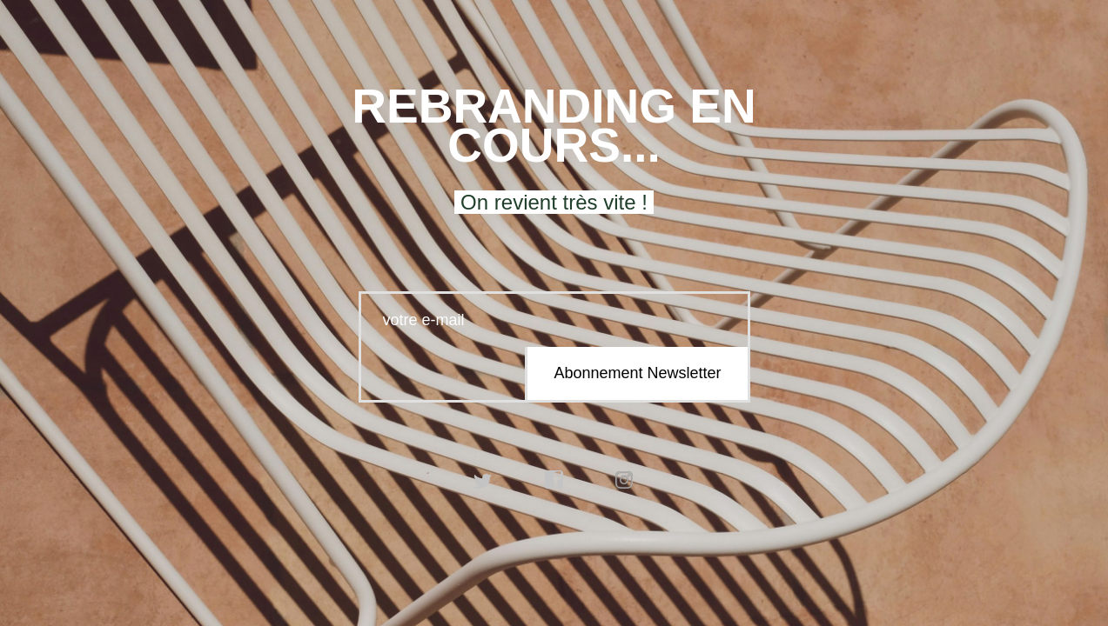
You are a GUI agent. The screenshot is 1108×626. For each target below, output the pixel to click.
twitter (483, 479)
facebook (554, 479)
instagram (625, 479)
